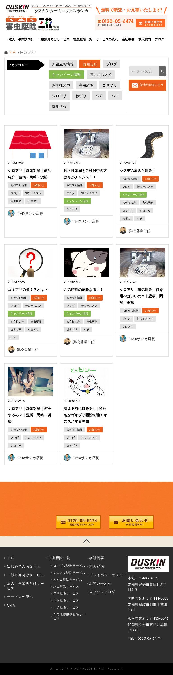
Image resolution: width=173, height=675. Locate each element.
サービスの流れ (107, 39)
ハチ (98, 95)
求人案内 (144, 39)
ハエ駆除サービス (66, 586)
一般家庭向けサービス (53, 39)
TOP (13, 52)
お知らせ (90, 64)
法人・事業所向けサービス (25, 585)
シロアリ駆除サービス (69, 572)
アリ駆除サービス (66, 593)
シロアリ (59, 95)
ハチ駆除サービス (66, 607)
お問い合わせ (100, 583)
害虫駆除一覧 (82, 39)
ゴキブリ (109, 85)
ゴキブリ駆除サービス (69, 565)
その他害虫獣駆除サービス (69, 616)
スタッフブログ (102, 592)
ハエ (115, 95)
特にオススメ (101, 74)
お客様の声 (61, 85)
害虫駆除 (86, 85)
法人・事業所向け (21, 39)
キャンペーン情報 (66, 74)
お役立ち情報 (63, 64)
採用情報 (59, 106)
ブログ (159, 39)
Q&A (11, 605)
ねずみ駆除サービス (67, 579)
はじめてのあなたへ (24, 566)
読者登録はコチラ (152, 85)
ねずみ (80, 95)
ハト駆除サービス (66, 600)
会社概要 (128, 39)
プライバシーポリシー (107, 575)
